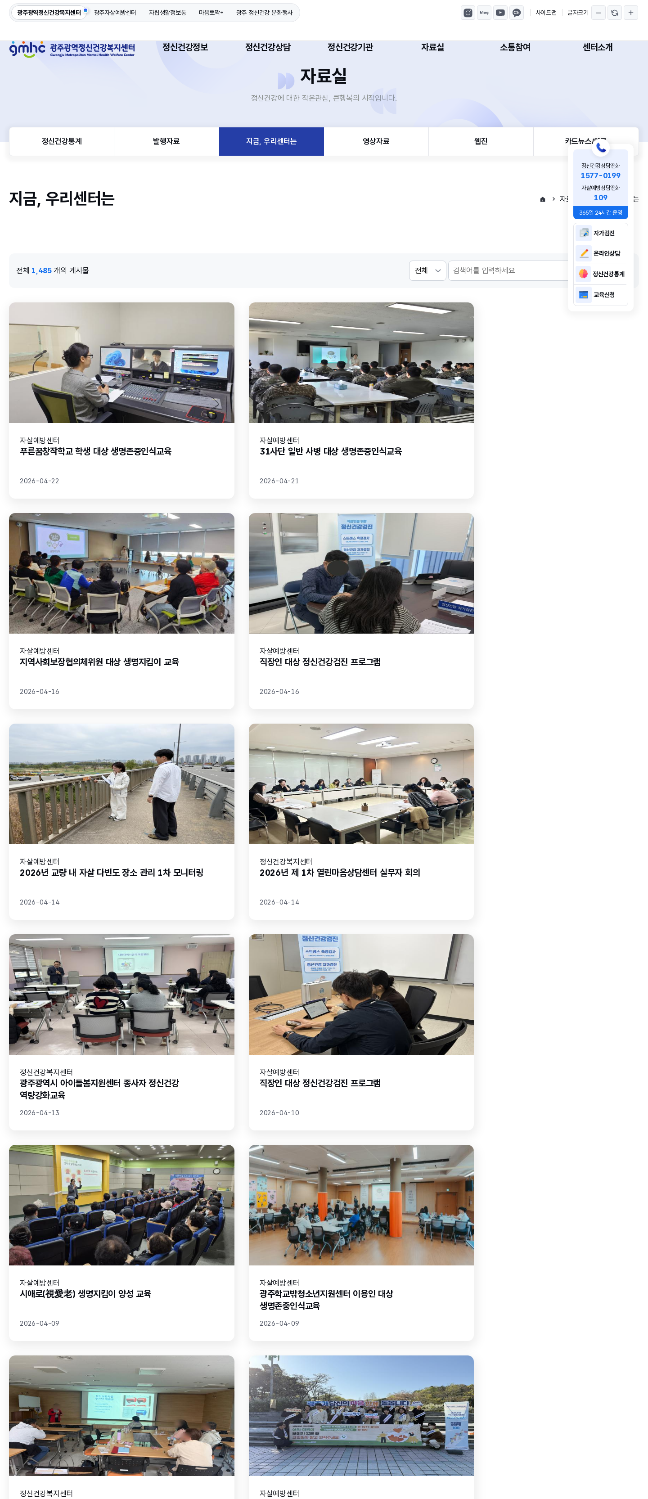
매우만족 (68, 1272)
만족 (124, 1272)
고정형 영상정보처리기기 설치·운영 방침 (209, 1387)
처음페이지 (244, 1193)
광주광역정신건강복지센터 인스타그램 (468, 12)
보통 (173, 1272)
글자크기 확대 (631, 12)
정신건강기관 (350, 47)
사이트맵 (546, 12)
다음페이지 (383, 1193)
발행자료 (166, 171)
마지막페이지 (404, 1193)
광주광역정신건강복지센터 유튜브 (500, 12)
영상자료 (376, 171)
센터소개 (598, 47)
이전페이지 (265, 1193)
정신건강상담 (268, 47)
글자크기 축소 (598, 12)
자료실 (432, 47)
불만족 (225, 1272)
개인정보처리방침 (35, 1387)
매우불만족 (287, 1272)
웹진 (481, 171)
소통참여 (515, 47)
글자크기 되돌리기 (615, 12)
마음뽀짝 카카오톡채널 (516, 12)
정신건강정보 (185, 47)
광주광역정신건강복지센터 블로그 (484, 12)
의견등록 (602, 1308)
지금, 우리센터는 (271, 171)
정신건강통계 (61, 171)
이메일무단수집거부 (105, 1387)
